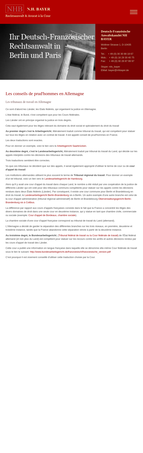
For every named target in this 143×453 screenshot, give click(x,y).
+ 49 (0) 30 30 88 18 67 (120, 53)
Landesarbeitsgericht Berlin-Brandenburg (47, 195)
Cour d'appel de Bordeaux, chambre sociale (52, 215)
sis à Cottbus (27, 202)
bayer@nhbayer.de (118, 70)
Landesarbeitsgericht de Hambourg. (63, 178)
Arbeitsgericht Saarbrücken (71, 145)
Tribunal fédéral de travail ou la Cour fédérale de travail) (88, 235)
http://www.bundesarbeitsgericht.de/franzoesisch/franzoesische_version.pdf (70, 251)
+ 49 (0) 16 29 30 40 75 (121, 57)
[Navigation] (132, 12)
